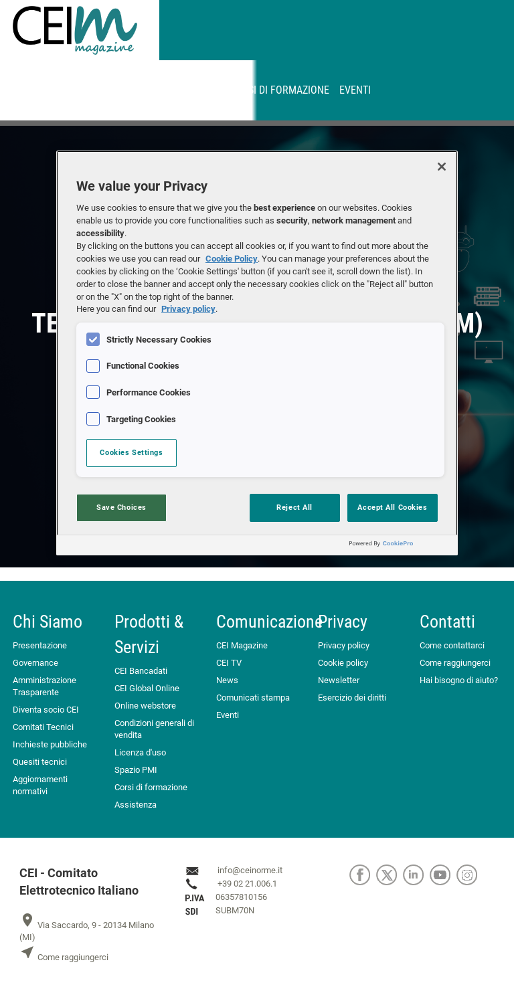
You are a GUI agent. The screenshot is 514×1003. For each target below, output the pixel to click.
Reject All (294, 507)
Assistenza (135, 805)
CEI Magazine (242, 645)
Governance (35, 663)
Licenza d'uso (140, 752)
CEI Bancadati (140, 671)
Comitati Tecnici (43, 727)
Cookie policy (343, 663)
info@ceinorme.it (250, 870)
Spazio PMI (135, 770)
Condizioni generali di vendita (154, 729)
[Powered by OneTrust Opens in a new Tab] (400, 547)
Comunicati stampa (253, 698)
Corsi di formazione (279, 90)
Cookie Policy (231, 259)
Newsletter (338, 680)
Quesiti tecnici (40, 762)
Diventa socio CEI (46, 710)
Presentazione (40, 645)
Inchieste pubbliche (50, 744)
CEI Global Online (146, 688)
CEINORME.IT (58, 90)
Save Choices (121, 507)
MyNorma (120, 90)
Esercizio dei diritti (352, 698)
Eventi (355, 90)
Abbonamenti (187, 90)
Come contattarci (452, 645)
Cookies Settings (131, 452)
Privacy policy (343, 645)
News (227, 680)
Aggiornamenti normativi (40, 785)
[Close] (441, 166)
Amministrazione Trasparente (44, 686)
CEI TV (229, 663)
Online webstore (145, 706)
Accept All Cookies (392, 507)
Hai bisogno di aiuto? (459, 680)
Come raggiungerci (455, 663)
